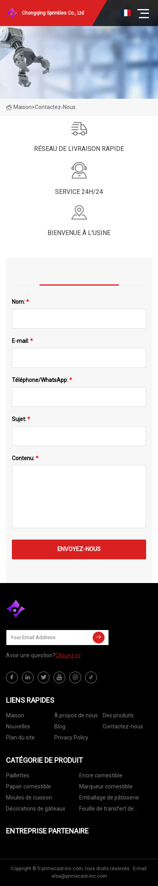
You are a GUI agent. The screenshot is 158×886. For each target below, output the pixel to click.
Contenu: (25, 458)
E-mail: (22, 341)
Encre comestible (100, 775)
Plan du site (20, 737)
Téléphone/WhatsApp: (42, 380)
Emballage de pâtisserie (109, 797)
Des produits (118, 715)
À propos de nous (76, 715)
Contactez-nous (123, 726)
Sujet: (21, 419)
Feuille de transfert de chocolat (106, 810)
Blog (59, 726)
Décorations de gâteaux (35, 808)
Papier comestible (28, 786)
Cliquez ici (67, 655)
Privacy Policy (71, 737)
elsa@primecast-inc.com (79, 876)
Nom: (20, 302)
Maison (19, 107)
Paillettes (17, 775)
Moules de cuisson (29, 797)
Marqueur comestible (106, 786)
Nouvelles (18, 726)
